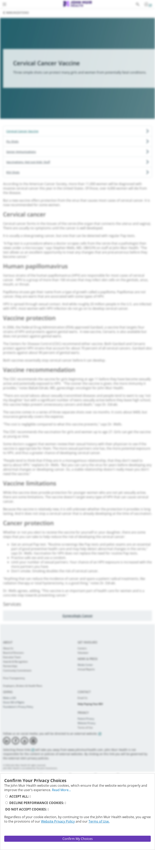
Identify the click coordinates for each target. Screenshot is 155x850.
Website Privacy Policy (58, 821)
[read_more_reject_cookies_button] (48, 809)
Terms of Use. (99, 821)
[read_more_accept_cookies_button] (30, 796)
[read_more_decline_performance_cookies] (65, 803)
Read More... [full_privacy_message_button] (61, 790)
